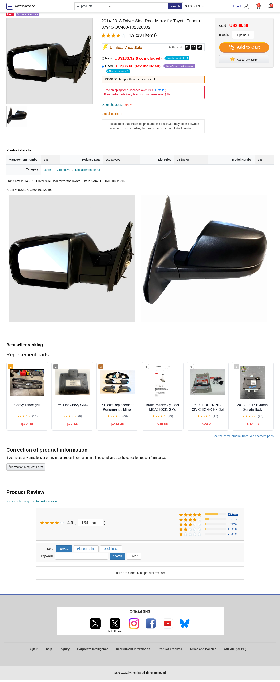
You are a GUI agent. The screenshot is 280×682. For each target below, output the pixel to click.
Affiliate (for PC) (235, 649)
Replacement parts (87, 169)
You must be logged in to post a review (31, 501)
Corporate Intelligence (92, 649)
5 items (232, 519)
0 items (232, 533)
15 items (233, 514)
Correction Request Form (26, 466)
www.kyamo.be (25, 6)
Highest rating (86, 548)
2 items (232, 524)
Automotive (63, 169)
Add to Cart (244, 47)
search (175, 6)
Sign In (237, 6)
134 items (90, 522)
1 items (232, 528)
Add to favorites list (244, 59)
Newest (64, 548)
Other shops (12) (117, 104)
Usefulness (111, 548)
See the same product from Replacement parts (243, 436)
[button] (271, 5)
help (49, 649)
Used (150, 68)
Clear (133, 556)
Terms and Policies (203, 649)
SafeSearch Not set (195, 6)
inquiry (65, 649)
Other (47, 169)
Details (159, 90)
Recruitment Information (133, 649)
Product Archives (170, 649)
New (147, 58)
